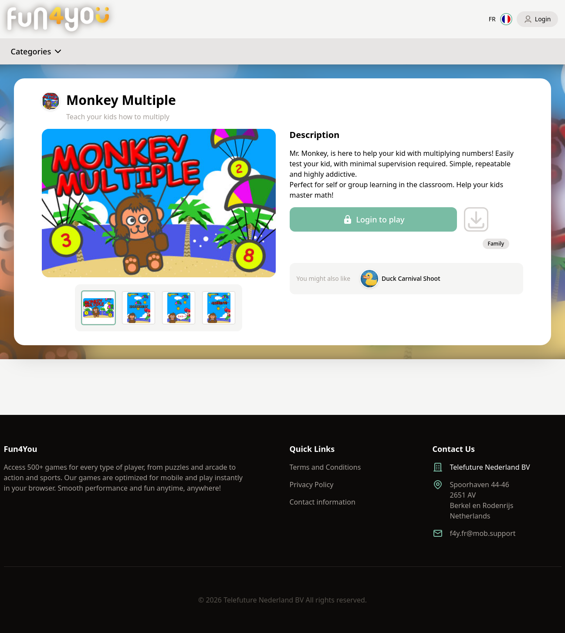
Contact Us (454, 449)
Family (496, 243)
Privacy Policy (312, 484)
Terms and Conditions (325, 467)
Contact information (322, 502)
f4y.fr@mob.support (483, 533)
